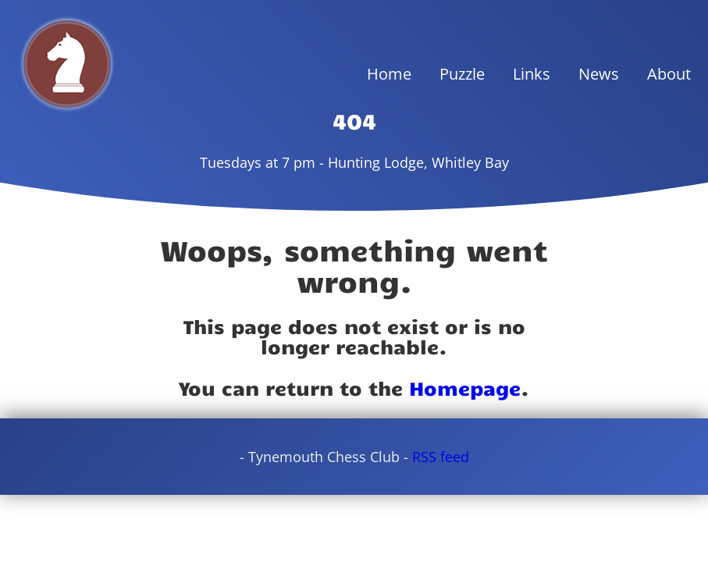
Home (389, 73)
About (669, 73)
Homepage (465, 387)
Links (531, 73)
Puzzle (462, 73)
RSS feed (440, 456)
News (598, 73)
